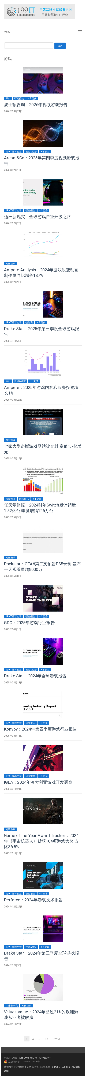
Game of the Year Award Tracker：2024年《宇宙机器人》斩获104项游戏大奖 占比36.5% (41, 841)
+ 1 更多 (32, 98)
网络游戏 (10, 440)
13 (47, 1039)
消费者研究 (12, 1005)
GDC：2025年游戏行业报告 (29, 622)
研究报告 (19, 98)
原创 (8, 98)
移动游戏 (10, 498)
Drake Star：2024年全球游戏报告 (35, 675)
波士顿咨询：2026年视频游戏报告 (36, 104)
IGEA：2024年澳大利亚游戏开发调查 (38, 782)
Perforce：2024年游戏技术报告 (33, 900)
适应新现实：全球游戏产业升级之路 (37, 216)
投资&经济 (31, 151)
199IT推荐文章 (14, 151)
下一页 (56, 1038)
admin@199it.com (61, 1067)
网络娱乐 (10, 263)
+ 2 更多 (45, 151)
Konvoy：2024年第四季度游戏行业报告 (40, 729)
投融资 (29, 322)
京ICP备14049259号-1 (40, 1057)
